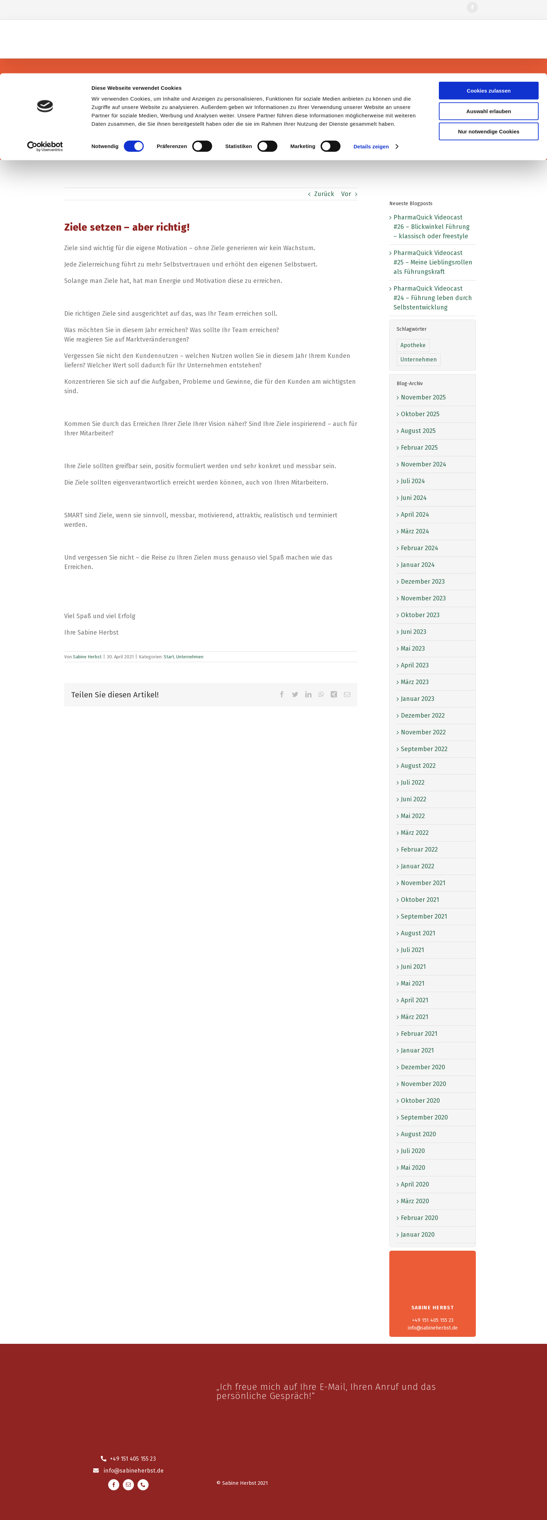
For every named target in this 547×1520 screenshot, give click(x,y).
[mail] (128, 1484)
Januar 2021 (417, 1050)
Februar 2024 (419, 548)
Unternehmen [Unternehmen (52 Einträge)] (418, 359)
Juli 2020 (413, 1151)
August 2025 (418, 431)
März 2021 (414, 1017)
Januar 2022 (417, 866)
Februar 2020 (419, 1218)
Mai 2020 (413, 1167)
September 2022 (424, 749)
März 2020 (415, 1201)
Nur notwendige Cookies (488, 58)
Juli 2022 (413, 782)
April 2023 (415, 665)
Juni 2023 (413, 632)
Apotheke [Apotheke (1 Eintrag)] (413, 345)
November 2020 (423, 1084)
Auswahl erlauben (488, 38)
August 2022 (418, 766)
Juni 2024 (414, 498)
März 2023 (415, 682)
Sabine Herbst (87, 656)
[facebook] (113, 1484)
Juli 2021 (412, 950)
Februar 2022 (419, 849)
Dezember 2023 (423, 581)
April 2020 (415, 1184)
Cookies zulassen (489, 17)
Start (169, 656)
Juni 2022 (413, 799)
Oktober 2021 (420, 900)
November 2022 (423, 732)
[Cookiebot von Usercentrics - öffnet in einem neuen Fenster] (45, 73)
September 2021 (424, 916)
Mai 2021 (413, 983)
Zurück (324, 194)
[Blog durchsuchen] (273, 120)
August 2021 (418, 933)
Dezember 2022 (423, 715)
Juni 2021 (413, 967)
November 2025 (423, 397)
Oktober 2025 (420, 414)
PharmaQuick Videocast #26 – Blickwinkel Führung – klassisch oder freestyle (432, 227)
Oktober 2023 (420, 615)
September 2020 (424, 1117)
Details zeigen (371, 73)
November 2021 (423, 883)
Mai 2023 (413, 648)
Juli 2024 (413, 481)
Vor (346, 194)
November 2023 (423, 598)
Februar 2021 (419, 1034)
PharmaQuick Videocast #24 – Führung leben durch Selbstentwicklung (433, 298)
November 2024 (423, 464)
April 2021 (414, 1000)
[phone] (143, 1484)
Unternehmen (189, 656)
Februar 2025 (419, 447)
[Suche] (200, 120)
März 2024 (415, 531)
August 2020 (418, 1134)
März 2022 (415, 833)
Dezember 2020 (423, 1067)
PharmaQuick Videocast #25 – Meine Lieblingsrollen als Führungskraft (433, 262)
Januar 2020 (418, 1234)
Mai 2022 (413, 816)
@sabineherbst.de (139, 1470)
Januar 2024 (418, 565)
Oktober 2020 (420, 1101)
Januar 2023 (417, 699)
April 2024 (415, 514)
